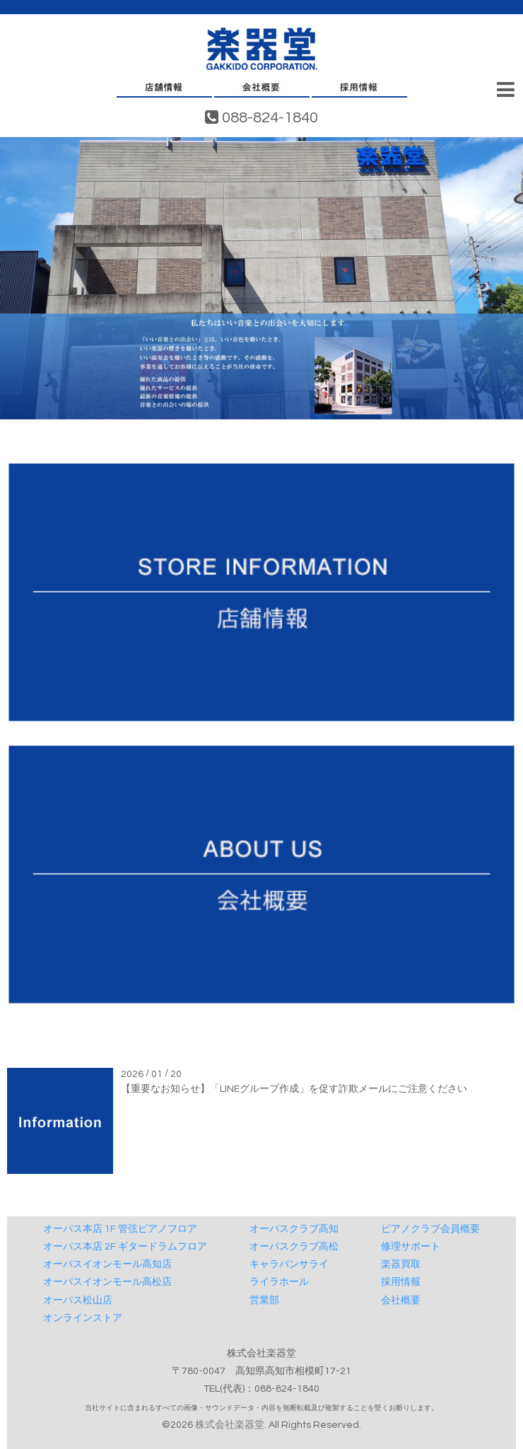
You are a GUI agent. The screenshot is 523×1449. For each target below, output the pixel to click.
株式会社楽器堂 (229, 1425)
